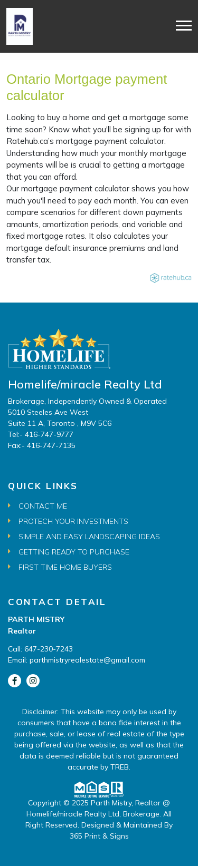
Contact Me (42, 506)
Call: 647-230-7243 (40, 649)
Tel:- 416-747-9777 (40, 434)
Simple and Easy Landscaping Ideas (89, 536)
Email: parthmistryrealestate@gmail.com (76, 660)
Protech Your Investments (73, 521)
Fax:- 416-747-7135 (42, 445)
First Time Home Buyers (65, 567)
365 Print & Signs (99, 836)
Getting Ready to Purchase (73, 552)
